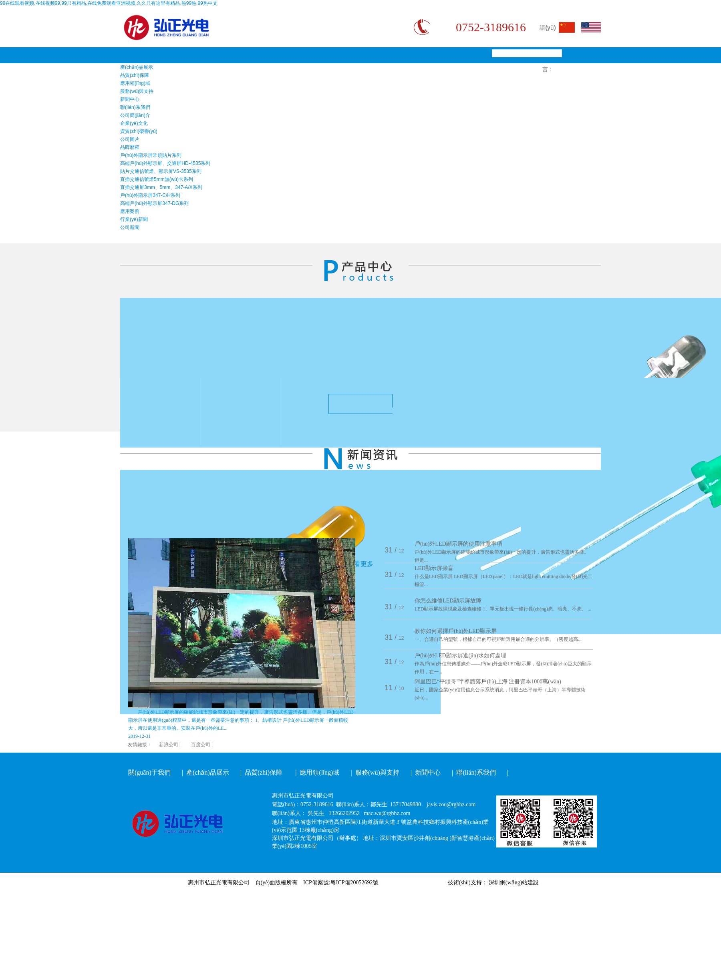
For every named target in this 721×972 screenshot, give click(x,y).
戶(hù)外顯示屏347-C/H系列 (150, 195)
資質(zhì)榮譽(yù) (138, 131)
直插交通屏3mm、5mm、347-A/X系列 (161, 187)
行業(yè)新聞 (134, 219)
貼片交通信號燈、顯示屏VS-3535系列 (160, 171)
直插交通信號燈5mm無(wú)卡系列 (156, 179)
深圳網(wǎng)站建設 (514, 883)
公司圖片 (129, 139)
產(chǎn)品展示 (136, 67)
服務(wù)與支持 (136, 91)
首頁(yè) (129, 51)
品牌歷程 (129, 147)
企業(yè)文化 (134, 123)
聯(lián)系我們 (135, 107)
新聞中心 (129, 99)
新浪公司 (168, 744)
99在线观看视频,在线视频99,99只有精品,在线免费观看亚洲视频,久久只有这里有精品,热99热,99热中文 (109, 3)
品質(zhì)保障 (134, 75)
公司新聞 (129, 227)
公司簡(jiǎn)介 (135, 115)
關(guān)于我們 (136, 59)
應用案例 (129, 211)
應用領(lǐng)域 (135, 83)
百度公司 (200, 744)
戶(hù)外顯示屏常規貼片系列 (150, 155)
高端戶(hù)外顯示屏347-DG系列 (154, 203)
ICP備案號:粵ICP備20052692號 (340, 883)
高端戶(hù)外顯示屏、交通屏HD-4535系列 (165, 163)
